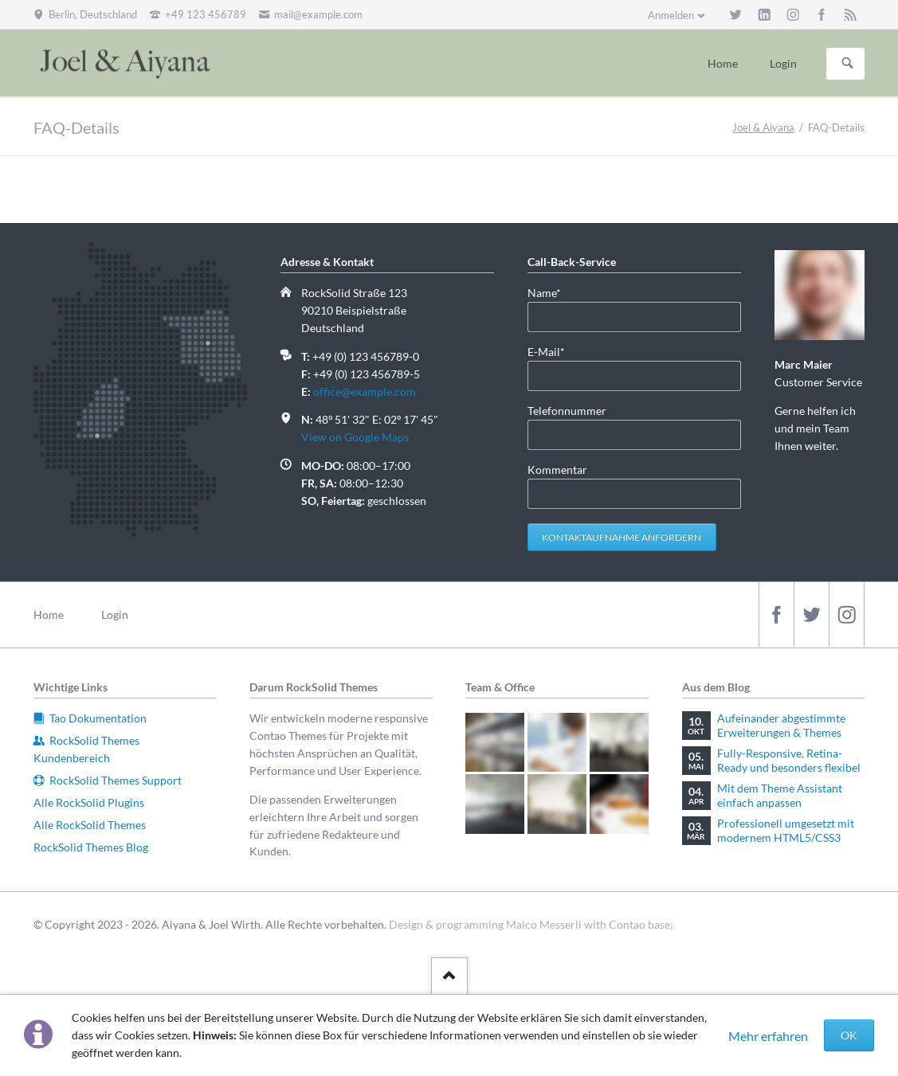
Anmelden (671, 15)
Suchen (847, 64)
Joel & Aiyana (763, 127)
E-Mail (552, 350)
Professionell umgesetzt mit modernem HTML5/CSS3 (785, 830)
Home (48, 614)
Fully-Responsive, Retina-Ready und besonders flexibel (789, 760)
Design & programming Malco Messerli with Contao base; (531, 924)
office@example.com (364, 391)
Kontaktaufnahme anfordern (621, 537)
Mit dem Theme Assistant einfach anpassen (779, 795)
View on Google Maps (355, 437)
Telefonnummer (566, 410)
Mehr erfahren (768, 1035)
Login (114, 614)
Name (552, 291)
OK (849, 1035)
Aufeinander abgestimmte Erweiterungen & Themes (781, 725)
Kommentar (557, 469)
